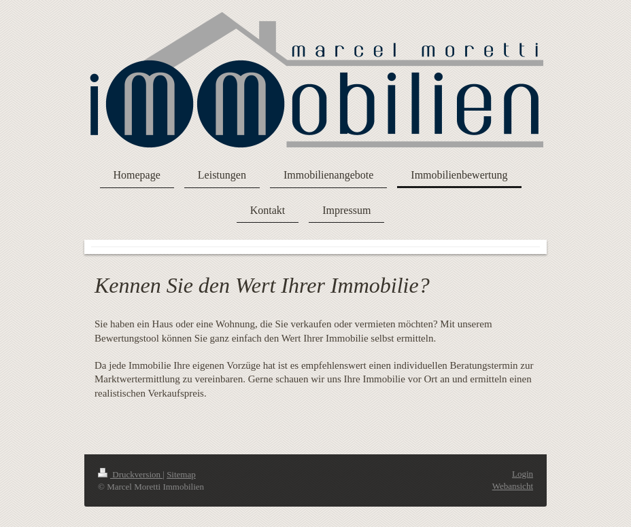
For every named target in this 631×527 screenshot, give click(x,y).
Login (522, 474)
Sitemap (181, 474)
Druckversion (130, 474)
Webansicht (512, 486)
